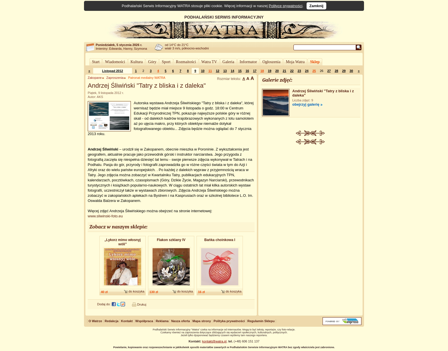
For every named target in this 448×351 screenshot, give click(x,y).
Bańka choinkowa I (219, 240)
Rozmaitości (186, 62)
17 (254, 71)
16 (247, 71)
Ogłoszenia (271, 62)
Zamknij (316, 6)
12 (217, 71)
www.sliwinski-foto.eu (105, 216)
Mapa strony (202, 321)
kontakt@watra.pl (214, 341)
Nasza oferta (180, 321)
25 (314, 71)
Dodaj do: (104, 304)
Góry (152, 62)
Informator (248, 62)
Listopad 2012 (112, 71)
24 (306, 71)
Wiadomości (115, 62)
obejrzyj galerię (305, 104)
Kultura (137, 62)
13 (225, 71)
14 (232, 71)
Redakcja (111, 321)
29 (343, 71)
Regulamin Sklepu (261, 321)
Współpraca (144, 321)
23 (299, 71)
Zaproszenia (115, 77)
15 (239, 71)
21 (284, 71)
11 (210, 71)
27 (329, 71)
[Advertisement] (311, 187)
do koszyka (136, 291)
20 (277, 71)
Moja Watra (295, 62)
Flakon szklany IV (171, 240)
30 (351, 71)
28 (336, 71)
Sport (166, 62)
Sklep (314, 62)
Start (95, 62)
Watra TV (209, 62)
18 (262, 71)
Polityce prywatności (286, 6)
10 (202, 71)
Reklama (162, 321)
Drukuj (141, 304)
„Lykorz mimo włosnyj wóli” (123, 242)
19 (269, 71)
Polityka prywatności (229, 321)
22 (291, 71)
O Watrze (95, 321)
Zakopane (95, 77)
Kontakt (127, 321)
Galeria (228, 62)
